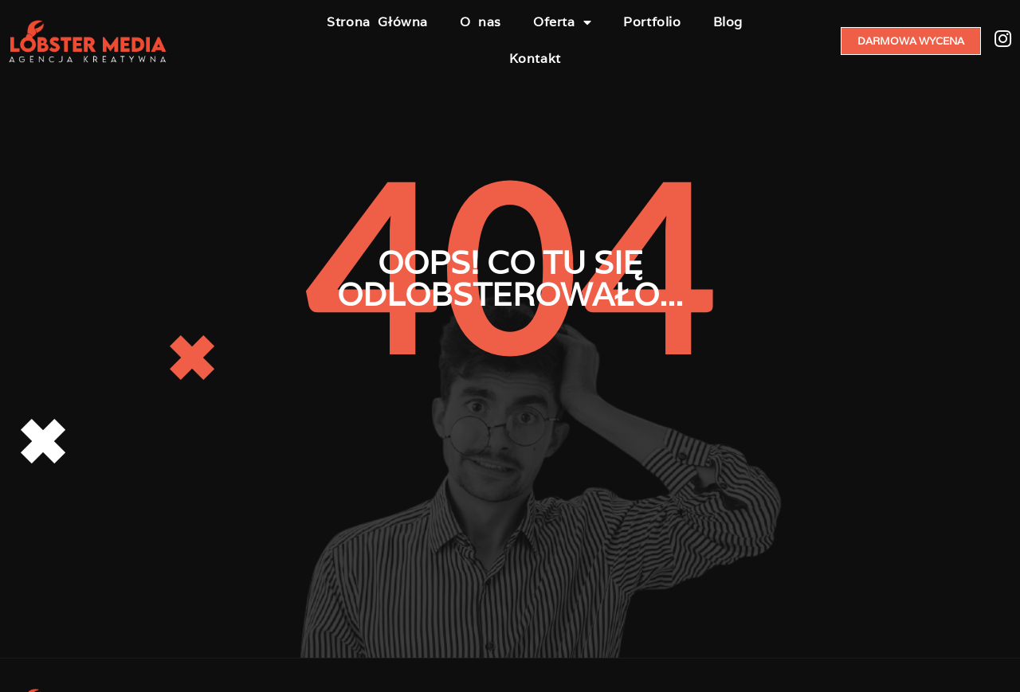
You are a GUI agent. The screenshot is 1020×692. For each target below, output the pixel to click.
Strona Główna (377, 22)
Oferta (562, 22)
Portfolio (652, 22)
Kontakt (535, 58)
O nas (480, 22)
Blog (728, 22)
